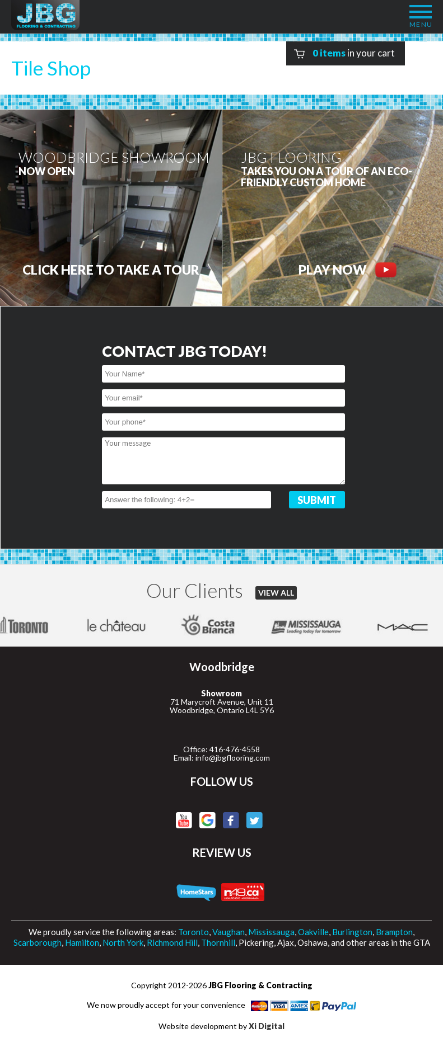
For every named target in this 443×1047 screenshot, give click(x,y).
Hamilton (82, 942)
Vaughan (228, 932)
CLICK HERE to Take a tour (110, 269)
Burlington (352, 932)
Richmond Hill (172, 942)
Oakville (313, 932)
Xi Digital (267, 1026)
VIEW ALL (276, 592)
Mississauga (271, 932)
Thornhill (218, 942)
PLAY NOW (348, 269)
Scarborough (37, 942)
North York (122, 942)
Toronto (193, 932)
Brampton (394, 932)
